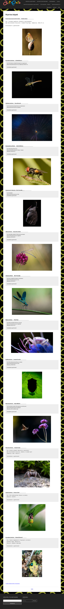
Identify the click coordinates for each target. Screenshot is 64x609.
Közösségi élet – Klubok (45, 4)
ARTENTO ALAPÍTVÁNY (30, 1)
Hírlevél (54, 7)
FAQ (59, 7)
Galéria (58, 1)
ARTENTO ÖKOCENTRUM (42, 1)
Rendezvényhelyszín (56, 4)
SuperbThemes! (40, 607)
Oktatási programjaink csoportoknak (31, 4)
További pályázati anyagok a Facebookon (14, 581)
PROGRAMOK (52, 1)
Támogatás (49, 7)
